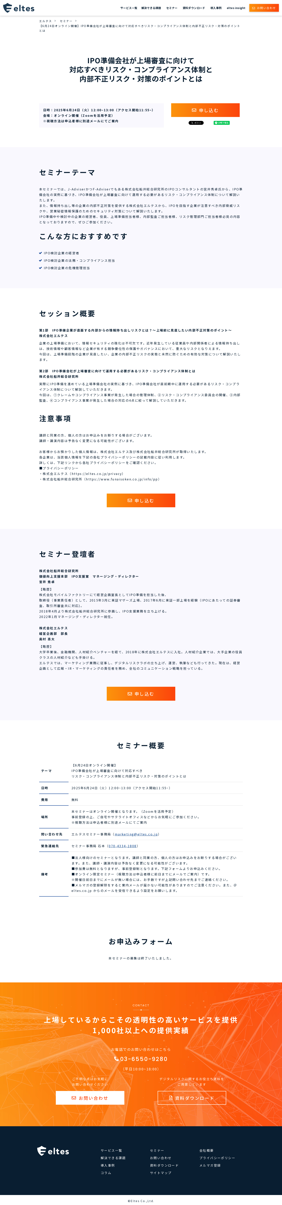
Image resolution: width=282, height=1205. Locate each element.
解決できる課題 (151, 8)
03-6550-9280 (144, 1059)
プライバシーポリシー (217, 1157)
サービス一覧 (128, 8)
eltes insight (236, 8)
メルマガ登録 (210, 1165)
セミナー (172, 8)
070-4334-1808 (122, 846)
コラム (106, 1172)
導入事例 (216, 8)
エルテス (45, 21)
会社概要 (206, 1150)
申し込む (209, 110)
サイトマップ (161, 1172)
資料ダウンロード (194, 8)
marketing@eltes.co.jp (136, 834)
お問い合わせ (266, 8)
